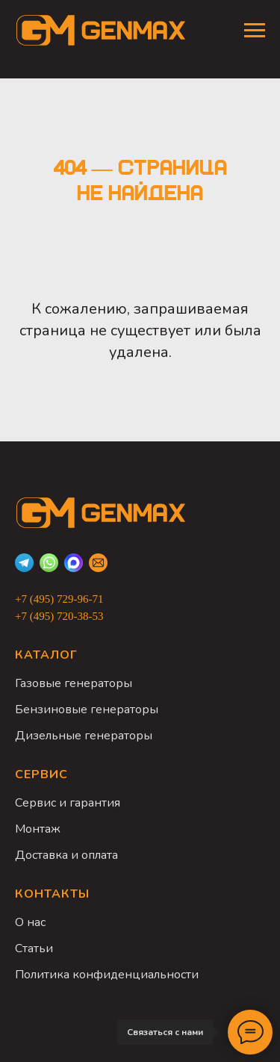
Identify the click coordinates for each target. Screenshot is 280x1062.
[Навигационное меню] (254, 30)
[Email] (98, 562)
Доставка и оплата (66, 855)
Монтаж (37, 829)
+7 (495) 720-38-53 (59, 616)
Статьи (34, 948)
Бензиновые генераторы (86, 709)
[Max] (73, 562)
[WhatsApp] (49, 562)
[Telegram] (24, 562)
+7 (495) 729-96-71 (59, 599)
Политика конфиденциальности (107, 974)
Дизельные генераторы (83, 735)
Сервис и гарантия (67, 803)
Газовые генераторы (73, 683)
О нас (30, 922)
